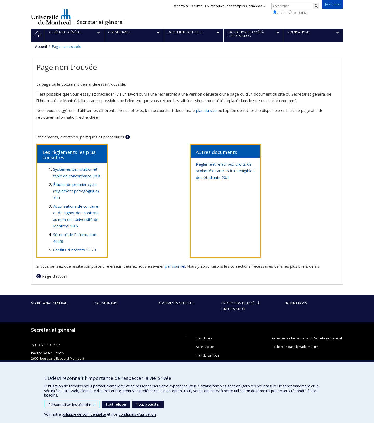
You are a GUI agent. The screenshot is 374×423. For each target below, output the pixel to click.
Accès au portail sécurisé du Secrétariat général (307, 338)
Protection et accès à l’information (240, 306)
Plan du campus (207, 355)
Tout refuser (115, 404)
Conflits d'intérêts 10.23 (74, 249)
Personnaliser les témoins (71, 404)
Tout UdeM (298, 12)
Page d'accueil (54, 276)
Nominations (296, 303)
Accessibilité (205, 347)
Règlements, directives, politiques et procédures (80, 136)
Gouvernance (107, 303)
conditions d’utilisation (137, 414)
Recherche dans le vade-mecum (295, 347)
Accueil (41, 46)
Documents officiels (176, 303)
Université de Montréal (51, 17)
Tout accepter (148, 404)
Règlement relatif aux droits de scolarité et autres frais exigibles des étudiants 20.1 (225, 171)
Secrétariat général (100, 22)
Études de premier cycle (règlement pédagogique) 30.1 (76, 191)
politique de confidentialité (84, 414)
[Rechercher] (316, 6)
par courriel (175, 266)
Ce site (279, 12)
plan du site (206, 110)
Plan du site (204, 338)
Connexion (255, 6)
